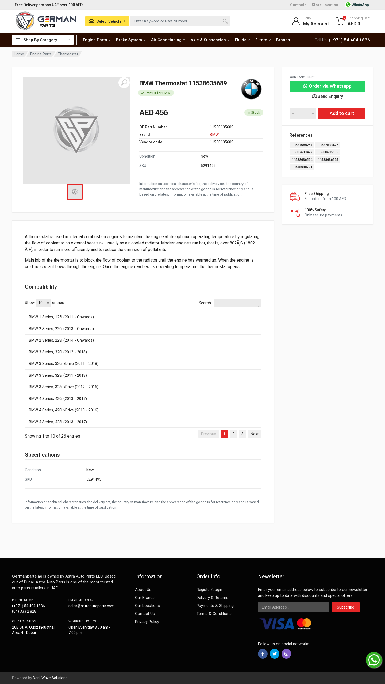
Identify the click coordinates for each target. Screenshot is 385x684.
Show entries (44, 303)
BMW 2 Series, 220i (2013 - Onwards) (61, 328)
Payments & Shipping (215, 605)
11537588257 (302, 145)
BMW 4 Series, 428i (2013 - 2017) (58, 421)
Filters (263, 39)
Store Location (325, 5)
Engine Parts (96, 39)
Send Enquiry (327, 96)
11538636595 (328, 160)
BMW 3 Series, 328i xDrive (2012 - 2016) (63, 386)
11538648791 (302, 167)
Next (255, 433)
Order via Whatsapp (327, 86)
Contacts (298, 5)
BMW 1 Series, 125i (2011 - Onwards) (61, 317)
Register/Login (209, 589)
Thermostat (68, 54)
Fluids (242, 39)
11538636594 (302, 160)
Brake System (130, 39)
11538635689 (328, 152)
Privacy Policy (147, 621)
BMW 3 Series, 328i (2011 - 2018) (58, 375)
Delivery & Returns (212, 597)
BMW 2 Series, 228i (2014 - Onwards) (61, 340)
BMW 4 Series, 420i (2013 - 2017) (58, 398)
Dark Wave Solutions (50, 678)
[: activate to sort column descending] (143, 310)
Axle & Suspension (210, 39)
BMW (214, 134)
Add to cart (342, 113)
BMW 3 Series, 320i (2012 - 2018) (58, 352)
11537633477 (302, 152)
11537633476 (328, 145)
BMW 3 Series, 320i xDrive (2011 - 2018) (63, 363)
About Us (143, 589)
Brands (283, 39)
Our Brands (145, 597)
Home (19, 54)
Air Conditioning (168, 39)
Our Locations (147, 605)
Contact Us (145, 613)
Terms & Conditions (214, 613)
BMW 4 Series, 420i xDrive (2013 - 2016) (63, 410)
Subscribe (345, 607)
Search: (230, 303)
